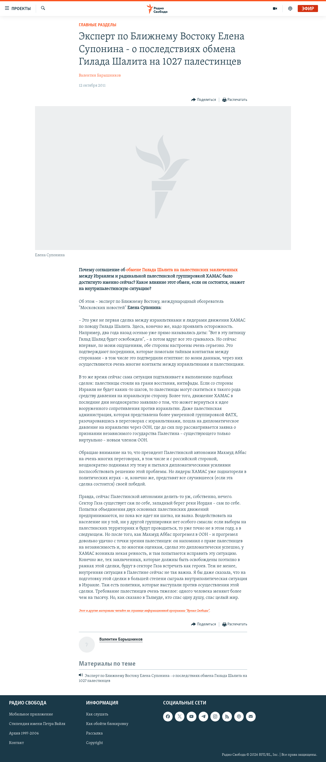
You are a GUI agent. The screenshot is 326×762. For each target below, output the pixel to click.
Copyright (94, 743)
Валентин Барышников (100, 76)
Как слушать (97, 714)
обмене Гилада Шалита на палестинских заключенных (182, 270)
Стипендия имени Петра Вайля (37, 724)
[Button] (203, 100)
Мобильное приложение (31, 714)
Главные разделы (97, 25)
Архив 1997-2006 (24, 733)
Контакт (16, 743)
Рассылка (94, 733)
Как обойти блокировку (107, 724)
